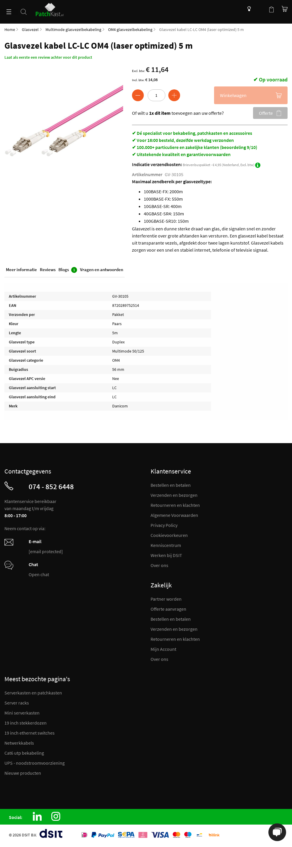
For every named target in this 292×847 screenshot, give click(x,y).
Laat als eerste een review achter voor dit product (48, 57)
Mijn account (259, 9)
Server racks (16, 703)
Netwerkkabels (19, 743)
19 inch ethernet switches (29, 733)
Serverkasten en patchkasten (33, 693)
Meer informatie (21, 269)
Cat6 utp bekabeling (24, 753)
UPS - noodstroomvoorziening (34, 763)
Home (9, 29)
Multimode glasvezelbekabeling (73, 29)
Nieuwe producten (22, 773)
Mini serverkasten (22, 713)
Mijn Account (163, 649)
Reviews (48, 269)
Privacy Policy (164, 525)
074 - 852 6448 (51, 486)
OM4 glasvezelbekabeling (130, 29)
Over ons (159, 565)
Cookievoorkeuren (169, 535)
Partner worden (166, 599)
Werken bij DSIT (166, 555)
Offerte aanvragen (168, 609)
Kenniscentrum (247, 9)
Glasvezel (30, 29)
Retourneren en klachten (175, 505)
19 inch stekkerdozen (25, 723)
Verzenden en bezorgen (174, 495)
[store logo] (51, 8)
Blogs (67, 270)
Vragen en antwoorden (101, 269)
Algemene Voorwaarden (174, 515)
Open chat (39, 574)
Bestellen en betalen (171, 485)
